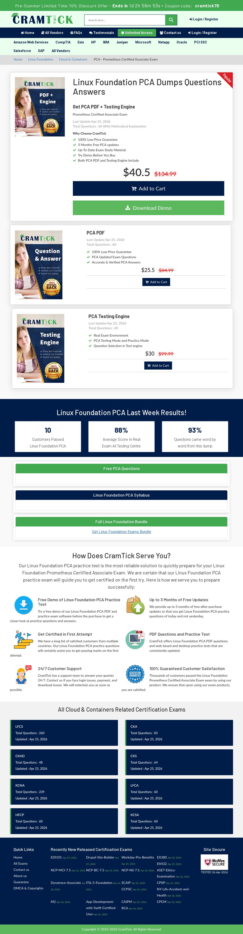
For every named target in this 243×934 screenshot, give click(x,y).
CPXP (161, 883)
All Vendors (52, 33)
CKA (134, 726)
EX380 (162, 857)
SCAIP (126, 883)
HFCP (19, 815)
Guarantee (21, 882)
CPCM (161, 902)
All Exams (21, 863)
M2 (53, 902)
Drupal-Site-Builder (100, 857)
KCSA (135, 815)
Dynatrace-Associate (66, 883)
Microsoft (143, 42)
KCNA (20, 785)
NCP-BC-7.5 (95, 870)
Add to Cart (148, 188)
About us (20, 876)
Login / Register (204, 19)
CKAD (20, 756)
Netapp (163, 42)
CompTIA (63, 42)
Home (27, 33)
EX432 (162, 864)
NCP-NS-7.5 (131, 870)
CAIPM (127, 902)
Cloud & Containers (73, 59)
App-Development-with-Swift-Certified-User (101, 908)
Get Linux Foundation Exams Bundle (121, 532)
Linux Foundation (40, 59)
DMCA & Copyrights (28, 888)
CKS (134, 756)
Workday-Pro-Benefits (138, 857)
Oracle (182, 42)
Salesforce (22, 51)
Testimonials (101, 33)
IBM (106, 42)
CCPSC (127, 889)
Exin (81, 42)
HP (93, 42)
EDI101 (56, 857)
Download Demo (148, 208)
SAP (41, 51)
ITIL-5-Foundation (99, 883)
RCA (125, 908)
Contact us (170, 33)
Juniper (122, 42)
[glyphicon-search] (171, 20)
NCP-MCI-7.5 (61, 870)
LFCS (19, 726)
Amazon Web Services (31, 42)
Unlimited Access (137, 33)
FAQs (76, 33)
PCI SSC (200, 42)
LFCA (135, 785)
